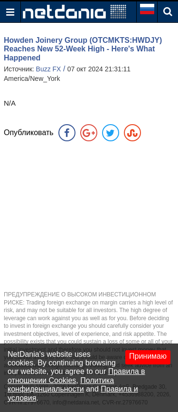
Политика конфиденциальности (61, 384)
